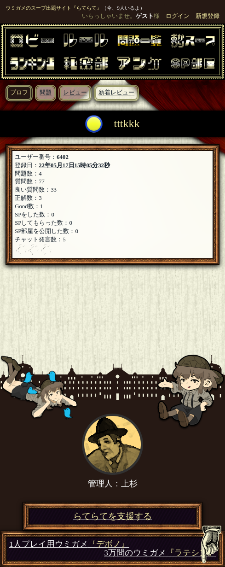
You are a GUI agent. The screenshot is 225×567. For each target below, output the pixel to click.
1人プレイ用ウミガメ (69, 544)
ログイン (178, 16)
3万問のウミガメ (160, 553)
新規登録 (207, 16)
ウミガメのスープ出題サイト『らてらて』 (54, 8)
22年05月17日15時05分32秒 (74, 165)
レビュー (75, 92)
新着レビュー (116, 92)
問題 (46, 92)
